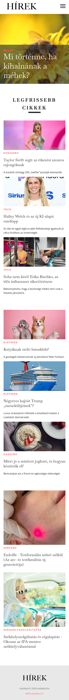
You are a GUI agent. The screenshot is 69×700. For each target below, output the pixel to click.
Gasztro (11, 454)
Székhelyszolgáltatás (23, 629)
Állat (8, 50)
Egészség (11, 153)
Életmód (11, 342)
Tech (8, 209)
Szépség (10, 547)
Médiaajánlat (34, 693)
